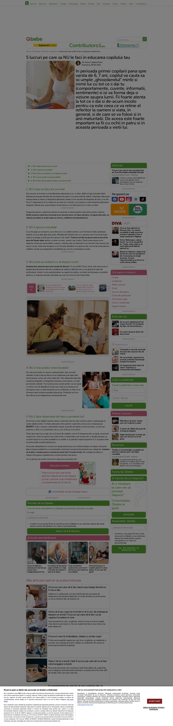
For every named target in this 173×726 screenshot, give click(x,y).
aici (27, 715)
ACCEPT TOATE (154, 701)
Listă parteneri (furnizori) (85, 705)
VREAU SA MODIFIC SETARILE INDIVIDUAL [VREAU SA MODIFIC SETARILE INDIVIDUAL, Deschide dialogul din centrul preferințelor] (153, 708)
